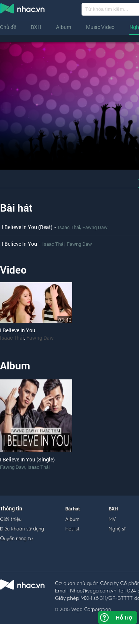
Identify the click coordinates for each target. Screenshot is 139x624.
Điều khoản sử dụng (22, 529)
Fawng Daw (94, 227)
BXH (36, 26)
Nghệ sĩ (117, 529)
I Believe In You (19, 243)
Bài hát (16, 208)
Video (13, 270)
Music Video (100, 26)
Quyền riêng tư (16, 538)
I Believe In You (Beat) (27, 227)
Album (63, 26)
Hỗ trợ (124, 617)
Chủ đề (8, 26)
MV (112, 519)
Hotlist (72, 529)
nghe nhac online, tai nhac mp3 (22, 10)
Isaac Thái (69, 227)
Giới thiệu (10, 519)
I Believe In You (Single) (27, 459)
